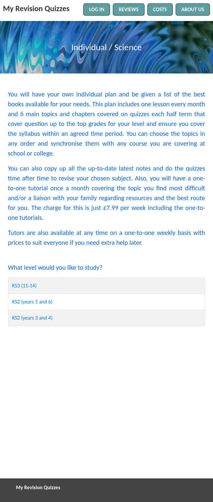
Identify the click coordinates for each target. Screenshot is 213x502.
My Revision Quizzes (36, 8)
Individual (89, 47)
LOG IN (96, 9)
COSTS (160, 9)
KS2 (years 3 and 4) (32, 318)
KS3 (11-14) (24, 285)
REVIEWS (128, 9)
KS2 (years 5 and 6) (32, 302)
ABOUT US (192, 9)
